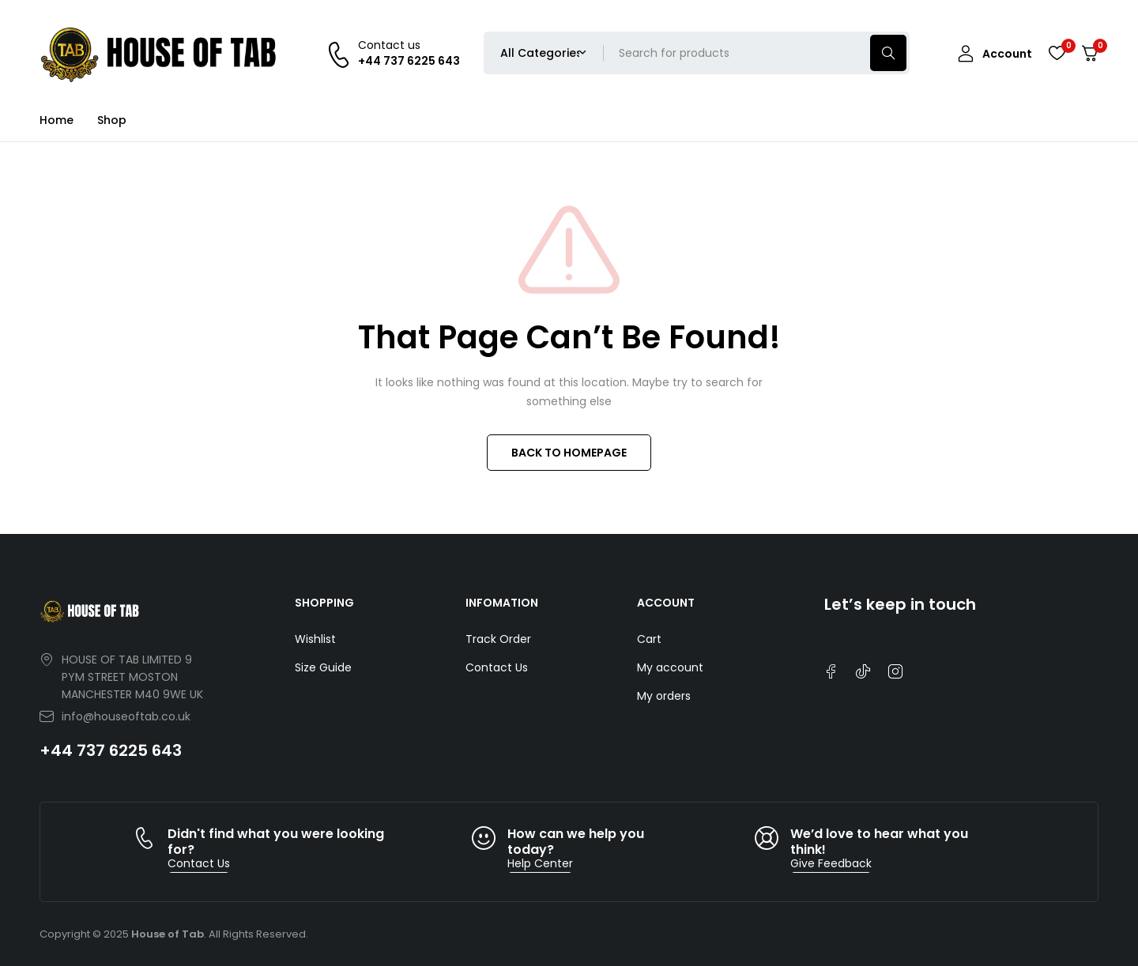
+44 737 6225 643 (111, 750)
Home (56, 120)
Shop (111, 120)
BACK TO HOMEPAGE (569, 452)
